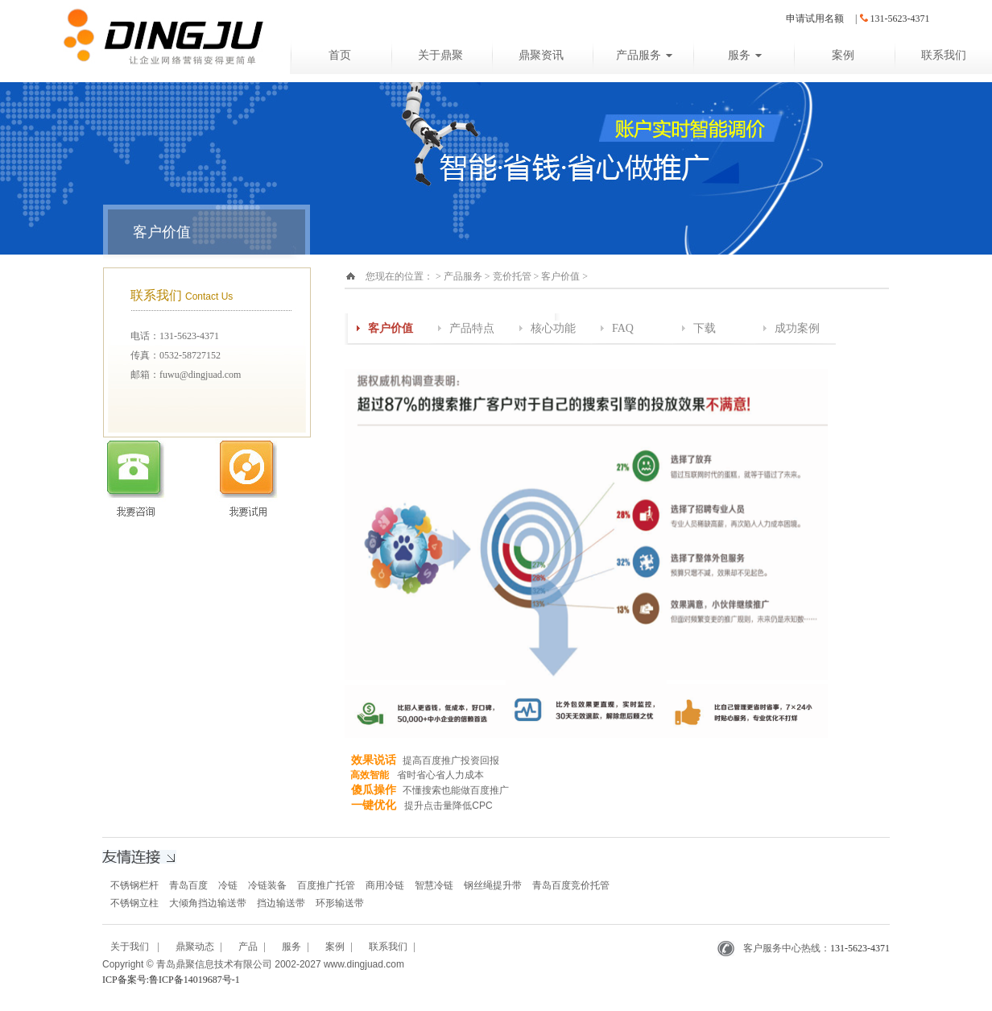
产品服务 (644, 55)
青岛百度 (188, 885)
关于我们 (130, 946)
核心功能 (553, 328)
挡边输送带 (281, 903)
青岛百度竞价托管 (571, 885)
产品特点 (471, 328)
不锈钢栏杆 (134, 885)
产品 (248, 946)
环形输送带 (340, 903)
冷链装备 (267, 885)
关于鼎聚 (440, 55)
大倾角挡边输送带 (207, 903)
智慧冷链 (434, 885)
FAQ (623, 328)
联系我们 (388, 946)
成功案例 (797, 328)
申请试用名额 (815, 18)
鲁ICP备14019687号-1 (194, 979)
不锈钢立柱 (134, 903)
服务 (745, 55)
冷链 (228, 885)
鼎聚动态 (195, 946)
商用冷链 (385, 885)
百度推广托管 (326, 885)
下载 (704, 328)
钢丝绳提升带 (493, 885)
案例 (843, 55)
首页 (340, 55)
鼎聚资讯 (541, 55)
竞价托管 (512, 276)
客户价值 (560, 276)
